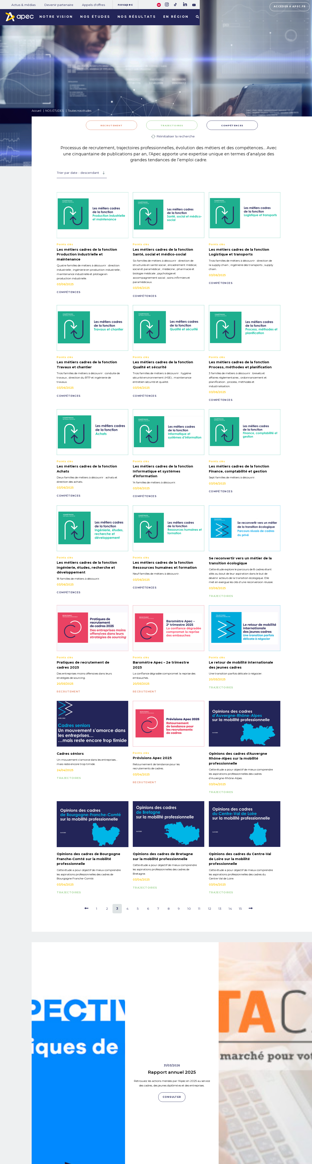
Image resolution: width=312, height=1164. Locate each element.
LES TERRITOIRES (66, 1148)
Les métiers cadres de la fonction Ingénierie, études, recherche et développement (87, 567)
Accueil (36, 110)
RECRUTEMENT (111, 125)
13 (219, 908)
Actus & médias (23, 5)
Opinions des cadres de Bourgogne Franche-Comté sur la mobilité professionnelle (88, 859)
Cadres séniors (70, 754)
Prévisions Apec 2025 (152, 758)
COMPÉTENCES (232, 125)
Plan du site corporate (214, 1129)
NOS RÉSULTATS (65, 1142)
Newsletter (170, 1141)
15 (240, 908)
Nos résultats (137, 16)
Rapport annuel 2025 (172, 974)
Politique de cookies (213, 1141)
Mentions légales (211, 1135)
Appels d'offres (93, 5)
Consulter (78, 1095)
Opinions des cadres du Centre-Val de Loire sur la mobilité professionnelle (240, 859)
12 (209, 908)
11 (199, 908)
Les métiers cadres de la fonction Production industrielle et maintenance (87, 254)
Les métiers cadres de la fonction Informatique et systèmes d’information (163, 471)
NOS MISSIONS (64, 1129)
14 (230, 908)
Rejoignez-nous (170, 1129)
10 (189, 908)
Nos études (95, 16)
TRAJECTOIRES (172, 125)
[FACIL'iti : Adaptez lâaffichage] (159, 4)
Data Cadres (265, 1054)
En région (176, 16)
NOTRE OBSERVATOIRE (71, 1136)
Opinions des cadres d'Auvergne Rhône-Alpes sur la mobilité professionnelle (238, 758)
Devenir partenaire (58, 5)
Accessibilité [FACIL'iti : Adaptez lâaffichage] (269, 1144)
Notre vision (56, 16)
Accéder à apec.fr (290, 6)
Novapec (125, 4)
